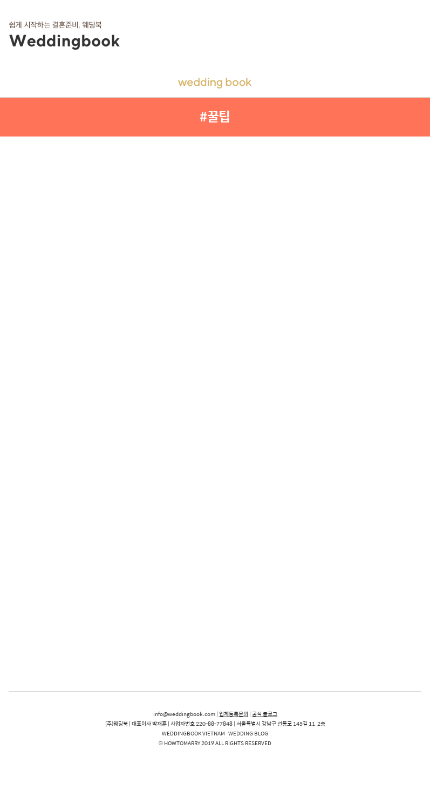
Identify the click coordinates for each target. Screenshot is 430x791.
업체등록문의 (233, 714)
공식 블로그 (264, 714)
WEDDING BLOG (248, 733)
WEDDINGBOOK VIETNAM (193, 733)
